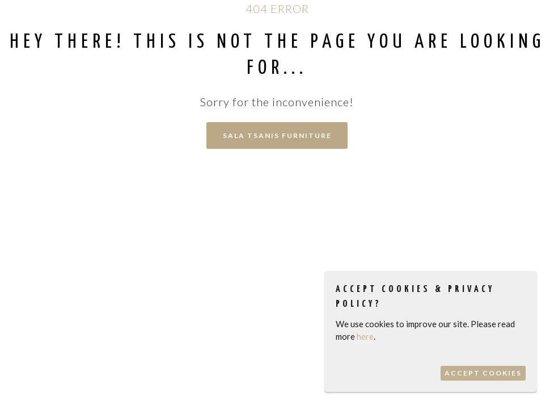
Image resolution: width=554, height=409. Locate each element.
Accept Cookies (483, 373)
